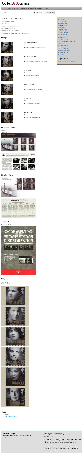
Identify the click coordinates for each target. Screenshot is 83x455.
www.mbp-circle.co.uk (49, 444)
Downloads (38, 8)
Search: (5, 12)
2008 (66, 61)
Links (23, 8)
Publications (30, 8)
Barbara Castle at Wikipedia (33, 117)
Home (4, 8)
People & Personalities (11, 416)
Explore (16, 8)
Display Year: (40, 12)
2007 (69, 61)
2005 (74, 61)
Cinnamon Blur (18, 435)
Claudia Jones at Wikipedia (33, 103)
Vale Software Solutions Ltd (16, 437)
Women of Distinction (7, 33)
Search (10, 8)
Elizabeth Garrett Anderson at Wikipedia (36, 61)
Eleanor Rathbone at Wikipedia (34, 89)
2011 (59, 61)
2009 (64, 61)
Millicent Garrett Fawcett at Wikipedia (35, 47)
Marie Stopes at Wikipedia (32, 75)
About (46, 8)
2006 (72, 61)
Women (7, 414)
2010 (61, 61)
